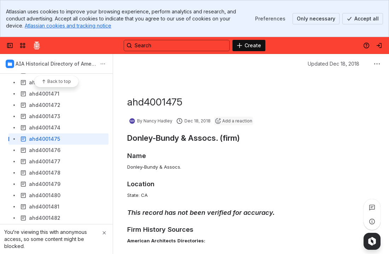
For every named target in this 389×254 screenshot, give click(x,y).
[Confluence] (36, 45)
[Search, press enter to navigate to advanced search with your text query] (177, 45)
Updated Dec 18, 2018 (333, 64)
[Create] (248, 45)
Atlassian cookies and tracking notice (68, 26)
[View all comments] (372, 207)
